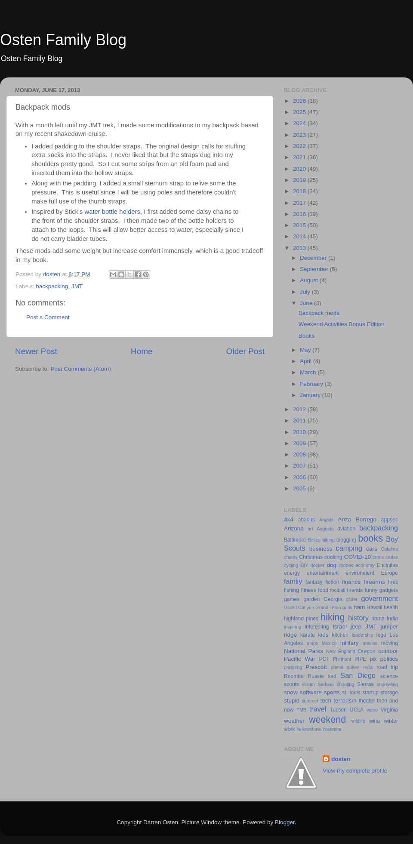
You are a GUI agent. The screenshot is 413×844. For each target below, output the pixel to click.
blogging (346, 540)
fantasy (313, 582)
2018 (300, 191)
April (306, 361)
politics (389, 659)
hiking (333, 617)
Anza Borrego (357, 519)
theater (367, 701)
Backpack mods (319, 313)
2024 (300, 123)
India (392, 619)
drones (346, 565)
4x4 (288, 519)
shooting (345, 684)
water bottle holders (112, 211)
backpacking (52, 286)
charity (291, 557)
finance (351, 582)
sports (332, 692)
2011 (300, 420)
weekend (327, 719)
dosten (340, 759)
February (312, 384)
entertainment (323, 573)
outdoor (388, 651)
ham (359, 607)
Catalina (389, 548)
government (379, 598)
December (314, 258)
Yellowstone (308, 729)
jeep (356, 626)
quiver (353, 667)
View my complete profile (355, 770)
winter (391, 721)
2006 (300, 477)
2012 (300, 409)
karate (307, 635)
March (308, 372)
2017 (300, 203)
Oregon (367, 651)
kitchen (340, 635)
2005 (300, 488)
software (311, 692)
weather (294, 721)
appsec (389, 520)
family (293, 581)
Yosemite (331, 729)
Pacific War (299, 659)
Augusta (325, 528)
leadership (362, 635)
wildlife (358, 721)
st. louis (351, 693)
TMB (301, 709)
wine (374, 721)
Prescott (316, 667)
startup (371, 693)
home (377, 619)
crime (378, 557)
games (291, 599)
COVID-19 (357, 557)
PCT (324, 659)
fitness (308, 590)
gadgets (388, 590)
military (349, 643)
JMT (77, 286)
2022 (300, 146)
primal (337, 667)
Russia (316, 676)
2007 (300, 465)
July (306, 292)
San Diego (358, 675)
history (358, 618)
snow (291, 692)
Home (141, 351)
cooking (333, 557)
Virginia (389, 710)
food (323, 590)
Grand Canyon (299, 607)
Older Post (245, 351)
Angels (326, 519)
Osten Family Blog (63, 40)
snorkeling (387, 684)
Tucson (338, 710)
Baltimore (295, 540)
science (389, 676)
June (307, 303)
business (320, 548)
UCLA (357, 710)
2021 (300, 157)
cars (371, 548)
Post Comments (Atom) (81, 369)
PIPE (360, 659)
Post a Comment (48, 317)
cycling (291, 565)
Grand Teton (328, 607)
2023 (300, 135)
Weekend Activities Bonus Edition (342, 324)
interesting (317, 627)
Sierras (365, 684)
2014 (300, 236)
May (306, 350)
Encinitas (387, 565)
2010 (300, 432)
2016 (300, 214)
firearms (374, 582)
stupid (291, 700)
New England (340, 651)
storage (389, 693)
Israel (340, 626)
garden (311, 599)
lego (381, 635)
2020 (300, 169)
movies (370, 643)
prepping (293, 667)
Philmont (342, 659)
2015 (300, 225)
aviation (346, 529)
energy (292, 573)
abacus (306, 520)
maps (312, 643)
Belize (314, 539)
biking (328, 539)
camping (349, 548)
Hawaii (374, 607)
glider (351, 599)
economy (365, 565)
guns (347, 607)
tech (326, 700)
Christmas (311, 557)
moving (389, 643)
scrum (308, 684)
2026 (300, 101)
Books (307, 336)
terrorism (344, 700)
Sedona (326, 684)
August (310, 280)
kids (323, 634)
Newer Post (36, 351)
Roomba (294, 676)
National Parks (303, 651)
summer (310, 700)
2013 (300, 248)
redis (368, 667)
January (311, 395)
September (315, 269)
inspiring (292, 626)
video (372, 709)
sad (332, 676)
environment (359, 573)
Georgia (333, 599)
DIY (304, 565)
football (337, 590)
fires (393, 582)
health (391, 607)
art (310, 528)
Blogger (285, 822)
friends (355, 590)
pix (373, 659)
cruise (391, 557)
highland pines (301, 619)
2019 (300, 180)
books (370, 538)
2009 (300, 443)
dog (332, 565)
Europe (389, 573)
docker (317, 565)
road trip (387, 667)
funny (371, 590)
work (289, 729)
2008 (300, 454)
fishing (291, 590)
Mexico (329, 643)
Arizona (294, 528)
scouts (291, 684)
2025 (300, 112)
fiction (332, 582)
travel (318, 709)
